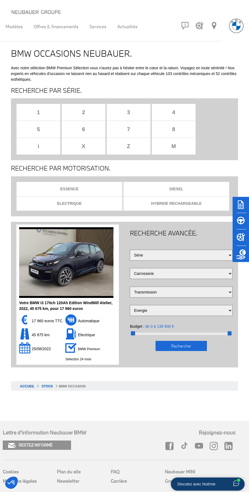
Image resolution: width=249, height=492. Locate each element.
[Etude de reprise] (241, 256)
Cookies (11, 455)
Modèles (14, 26)
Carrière (119, 464)
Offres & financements (56, 26)
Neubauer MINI (180, 455)
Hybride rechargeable (176, 186)
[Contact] (185, 26)
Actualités (127, 26)
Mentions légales (20, 464)
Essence (69, 172)
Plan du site (69, 455)
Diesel (176, 172)
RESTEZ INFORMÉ (30, 428)
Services (97, 26)
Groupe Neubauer (183, 464)
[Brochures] (241, 207)
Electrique (69, 186)
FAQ (115, 455)
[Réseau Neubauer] (214, 26)
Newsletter (68, 464)
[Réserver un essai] (241, 223)
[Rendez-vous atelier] (199, 26)
